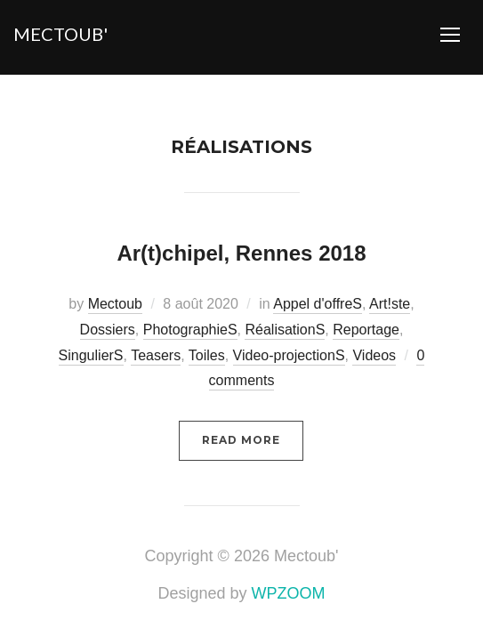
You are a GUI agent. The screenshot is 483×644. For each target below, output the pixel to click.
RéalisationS (285, 329)
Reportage (366, 329)
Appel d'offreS (317, 303)
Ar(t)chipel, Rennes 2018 (241, 253)
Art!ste (389, 303)
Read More (241, 440)
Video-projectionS (289, 355)
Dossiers (107, 329)
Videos (374, 355)
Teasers (156, 355)
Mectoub (115, 303)
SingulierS (91, 355)
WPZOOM (289, 593)
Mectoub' (60, 33)
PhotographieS (190, 329)
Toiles (207, 355)
